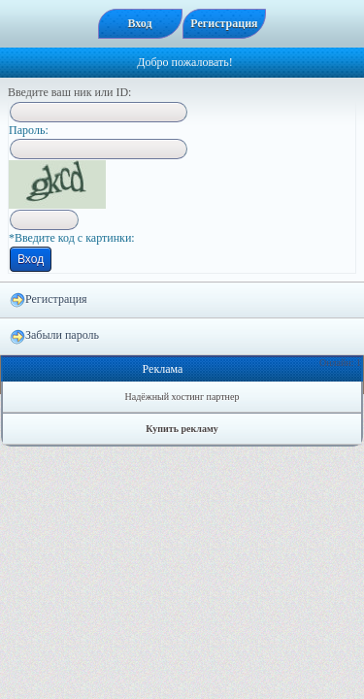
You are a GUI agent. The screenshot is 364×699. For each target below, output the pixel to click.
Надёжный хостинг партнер (182, 396)
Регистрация (48, 300)
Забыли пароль (54, 336)
